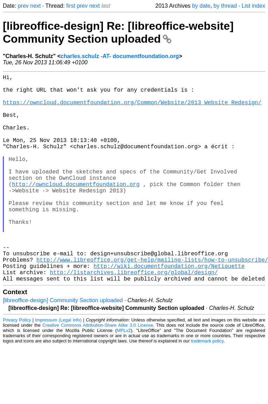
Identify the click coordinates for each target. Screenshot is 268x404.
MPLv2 (124, 376)
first (70, 6)
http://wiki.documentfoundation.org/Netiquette (169, 309)
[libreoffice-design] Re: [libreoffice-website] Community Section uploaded (118, 32)
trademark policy (207, 387)
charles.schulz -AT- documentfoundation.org (120, 56)
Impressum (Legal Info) (58, 366)
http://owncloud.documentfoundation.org (76, 209)
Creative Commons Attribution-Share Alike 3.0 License (97, 371)
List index (253, 6)
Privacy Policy (17, 366)
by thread (225, 6)
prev (23, 6)
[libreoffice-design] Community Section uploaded (63, 346)
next (35, 6)
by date (201, 6)
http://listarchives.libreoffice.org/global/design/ (134, 317)
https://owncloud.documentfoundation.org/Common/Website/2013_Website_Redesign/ (132, 109)
